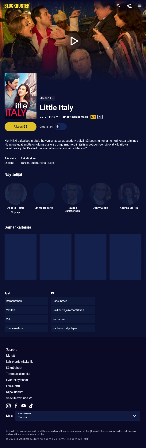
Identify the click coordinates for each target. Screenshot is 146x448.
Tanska (25, 162)
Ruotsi (51, 162)
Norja (43, 162)
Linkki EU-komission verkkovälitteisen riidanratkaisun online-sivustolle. (48, 431)
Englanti (9, 162)
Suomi (34, 162)
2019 (43, 116)
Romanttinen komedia (75, 116)
